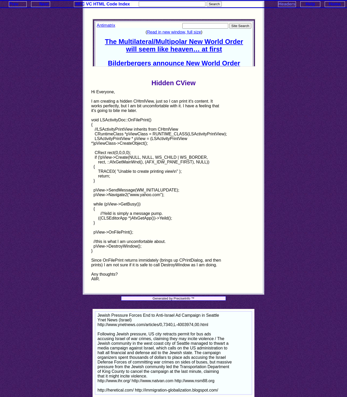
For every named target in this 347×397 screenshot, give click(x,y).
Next (43, 4)
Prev (13, 4)
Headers (286, 4)
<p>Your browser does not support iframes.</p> (174, 43)
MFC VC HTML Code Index (102, 4)
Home (335, 4)
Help (310, 4)
